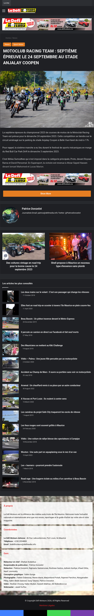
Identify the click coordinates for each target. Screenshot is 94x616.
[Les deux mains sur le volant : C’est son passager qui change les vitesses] (10, 295)
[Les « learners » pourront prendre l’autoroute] (10, 468)
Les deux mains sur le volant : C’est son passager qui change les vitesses (55, 291)
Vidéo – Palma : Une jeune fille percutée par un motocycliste (49, 358)
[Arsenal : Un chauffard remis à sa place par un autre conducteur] (10, 388)
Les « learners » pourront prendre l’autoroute (41, 464)
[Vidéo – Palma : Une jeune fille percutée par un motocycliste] (10, 362)
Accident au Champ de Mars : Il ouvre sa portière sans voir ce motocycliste (56, 371)
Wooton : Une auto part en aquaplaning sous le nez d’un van (49, 451)
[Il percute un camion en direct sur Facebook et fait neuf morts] (10, 335)
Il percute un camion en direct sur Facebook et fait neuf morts (50, 331)
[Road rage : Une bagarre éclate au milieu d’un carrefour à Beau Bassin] (10, 482)
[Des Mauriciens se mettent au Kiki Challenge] (10, 348)
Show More (46, 193)
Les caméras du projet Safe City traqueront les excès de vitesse (50, 411)
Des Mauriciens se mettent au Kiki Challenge (42, 344)
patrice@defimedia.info (48, 213)
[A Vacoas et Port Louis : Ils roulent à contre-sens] (10, 402)
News (15, 38)
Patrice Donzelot (32, 208)
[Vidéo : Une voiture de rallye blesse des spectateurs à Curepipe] (10, 442)
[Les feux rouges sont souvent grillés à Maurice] (10, 428)
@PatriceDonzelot (73, 213)
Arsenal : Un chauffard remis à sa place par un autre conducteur (50, 384)
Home (7, 38)
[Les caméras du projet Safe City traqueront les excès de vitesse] (10, 415)
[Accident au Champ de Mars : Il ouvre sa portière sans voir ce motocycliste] (10, 375)
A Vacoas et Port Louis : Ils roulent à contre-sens (44, 398)
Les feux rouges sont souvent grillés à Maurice (43, 424)
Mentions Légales (47, 604)
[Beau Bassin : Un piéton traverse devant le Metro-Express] (10, 322)
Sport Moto (18, 44)
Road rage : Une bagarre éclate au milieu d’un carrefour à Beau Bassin (53, 478)
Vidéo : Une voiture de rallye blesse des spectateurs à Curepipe (50, 438)
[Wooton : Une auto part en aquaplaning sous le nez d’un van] (10, 455)
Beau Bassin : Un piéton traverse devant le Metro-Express (47, 318)
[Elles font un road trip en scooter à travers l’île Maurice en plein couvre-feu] (10, 308)
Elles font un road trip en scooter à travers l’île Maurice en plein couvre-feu (55, 304)
